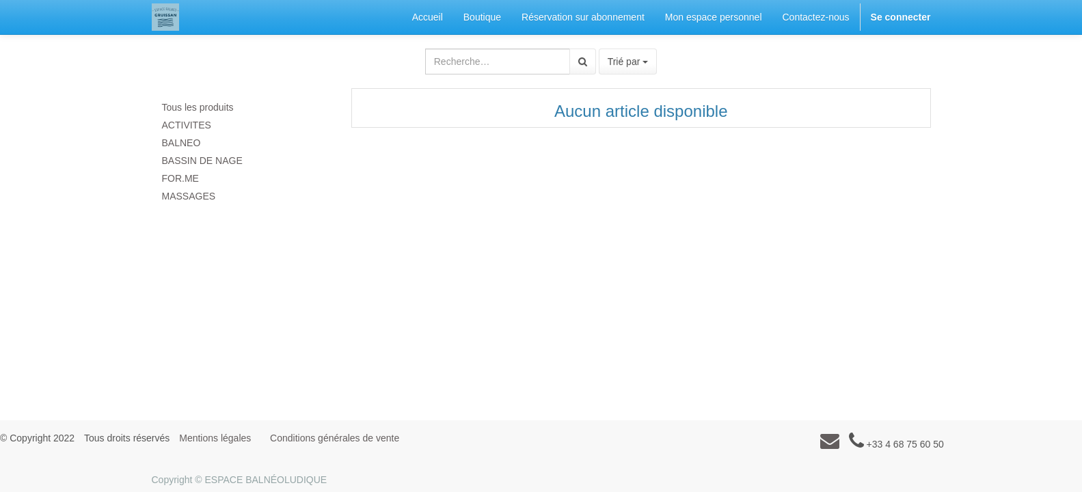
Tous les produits (198, 107)
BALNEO (181, 142)
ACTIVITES (186, 125)
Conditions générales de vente (334, 438)
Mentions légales (215, 438)
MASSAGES (189, 196)
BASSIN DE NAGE (202, 160)
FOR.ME (180, 178)
